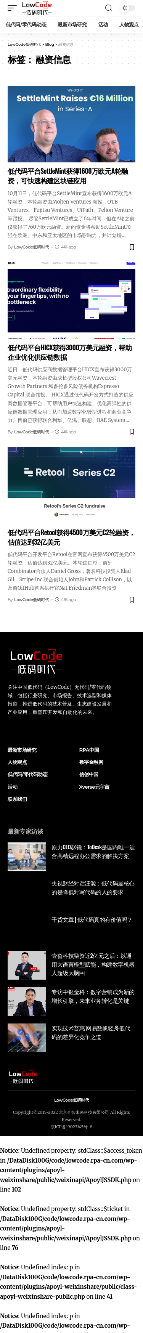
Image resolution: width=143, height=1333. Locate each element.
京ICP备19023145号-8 (72, 1126)
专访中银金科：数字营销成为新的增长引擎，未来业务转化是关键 (93, 995)
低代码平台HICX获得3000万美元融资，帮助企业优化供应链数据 (70, 352)
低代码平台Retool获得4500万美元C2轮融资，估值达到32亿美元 (71, 537)
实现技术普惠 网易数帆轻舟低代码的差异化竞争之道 (90, 1032)
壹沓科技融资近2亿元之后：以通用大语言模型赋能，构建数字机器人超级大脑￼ (93, 964)
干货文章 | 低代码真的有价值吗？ (92, 919)
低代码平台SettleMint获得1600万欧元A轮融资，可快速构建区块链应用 (68, 175)
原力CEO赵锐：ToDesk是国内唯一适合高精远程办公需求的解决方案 (93, 851)
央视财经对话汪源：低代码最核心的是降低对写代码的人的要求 (93, 887)
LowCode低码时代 (31, 247)
